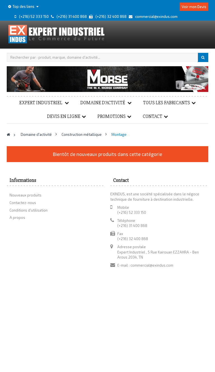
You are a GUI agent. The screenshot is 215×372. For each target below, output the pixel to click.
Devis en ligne (63, 116)
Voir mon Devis (194, 6)
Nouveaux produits (25, 195)
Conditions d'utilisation (29, 210)
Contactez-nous (23, 202)
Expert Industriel (41, 103)
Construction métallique (82, 134)
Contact (152, 116)
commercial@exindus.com (151, 265)
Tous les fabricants (166, 103)
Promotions (111, 116)
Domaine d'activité (103, 103)
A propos (17, 217)
